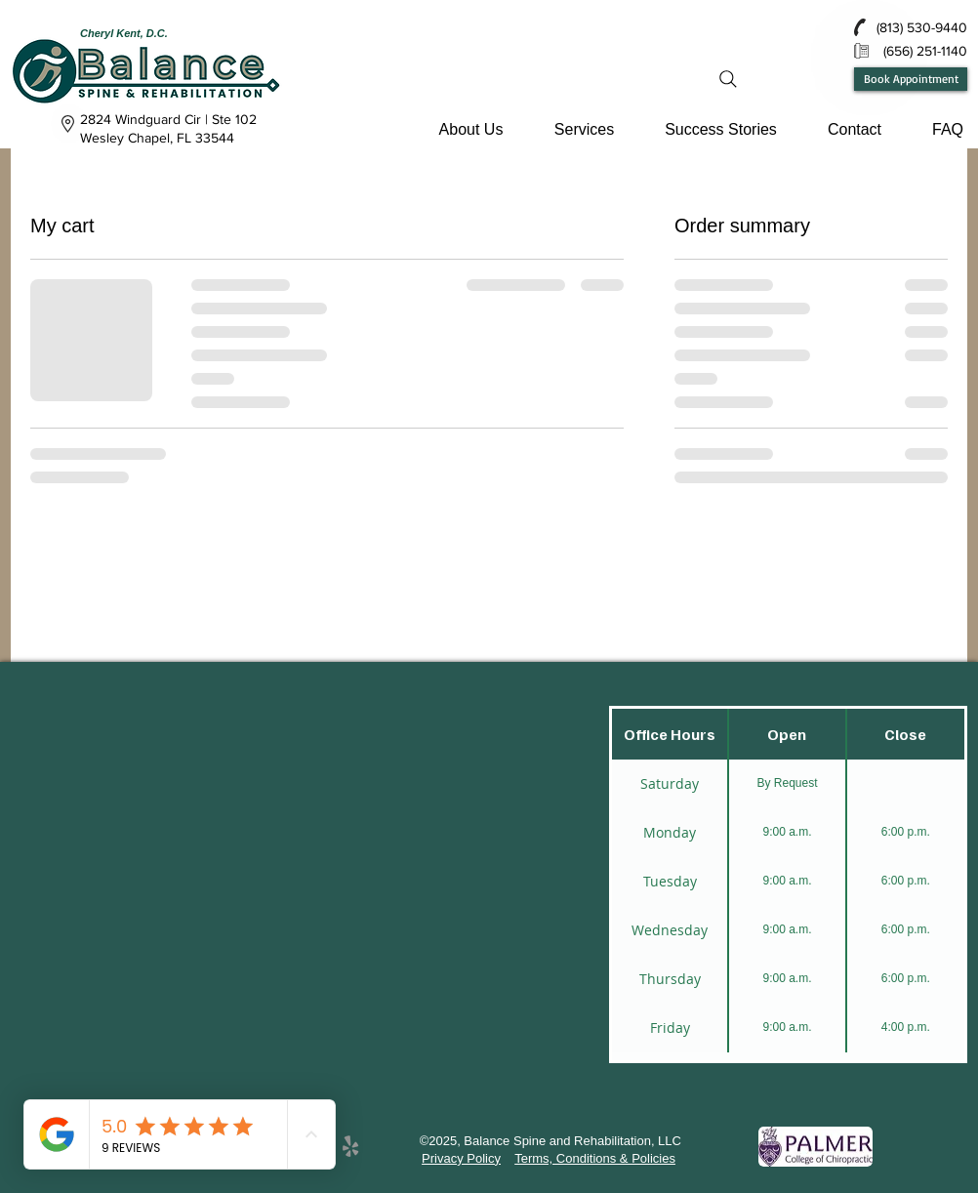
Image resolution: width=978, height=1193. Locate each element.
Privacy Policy (461, 1158)
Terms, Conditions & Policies (594, 1158)
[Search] (728, 79)
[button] (471, 129)
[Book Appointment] (910, 79)
